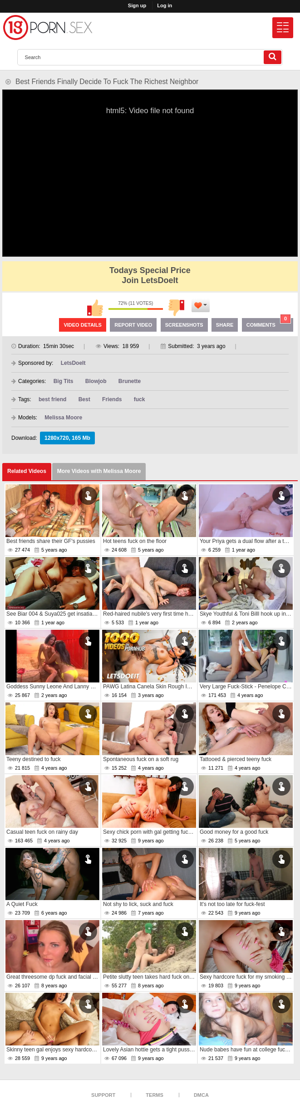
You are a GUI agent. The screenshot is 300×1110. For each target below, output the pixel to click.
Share (225, 325)
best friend (52, 399)
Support (103, 1095)
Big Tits (64, 381)
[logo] (47, 27)
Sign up (137, 5)
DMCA (201, 1095)
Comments (268, 323)
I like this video (95, 308)
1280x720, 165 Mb (67, 438)
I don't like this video (176, 308)
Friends (112, 399)
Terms (154, 1095)
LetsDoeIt (73, 363)
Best (84, 399)
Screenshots (184, 325)
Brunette (129, 381)
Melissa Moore (63, 417)
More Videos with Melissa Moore (99, 471)
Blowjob (96, 381)
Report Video (133, 325)
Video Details (83, 325)
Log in (164, 5)
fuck (139, 399)
